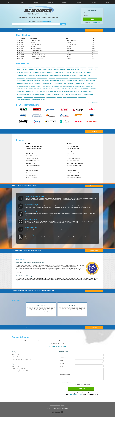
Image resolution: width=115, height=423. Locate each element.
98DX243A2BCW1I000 (84, 76)
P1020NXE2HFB (34, 73)
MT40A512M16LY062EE (54, 92)
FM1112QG (20, 76)
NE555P (48, 67)
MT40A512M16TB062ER (59, 70)
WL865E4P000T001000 (60, 84)
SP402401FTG (73, 76)
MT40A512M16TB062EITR (23, 100)
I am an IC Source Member (83, 390)
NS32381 (24, 67)
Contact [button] (79, 2)
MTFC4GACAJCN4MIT (34, 89)
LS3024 (43, 67)
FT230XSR (19, 97)
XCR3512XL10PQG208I (76, 73)
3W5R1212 (90, 84)
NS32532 (30, 67)
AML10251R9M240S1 (55, 76)
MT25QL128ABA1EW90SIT (37, 95)
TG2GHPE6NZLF (21, 81)
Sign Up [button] (94, 293)
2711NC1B (90, 67)
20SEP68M (30, 81)
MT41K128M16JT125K (35, 86)
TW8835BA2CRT (54, 81)
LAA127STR (65, 76)
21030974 (59, 97)
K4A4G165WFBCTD (83, 89)
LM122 (18, 67)
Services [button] (64, 2)
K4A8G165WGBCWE (67, 92)
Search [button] (21, 2)
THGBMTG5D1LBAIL (68, 86)
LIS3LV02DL (57, 89)
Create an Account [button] (94, 187)
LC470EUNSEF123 (57, 86)
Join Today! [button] (94, 330)
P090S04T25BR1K (92, 78)
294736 (81, 81)
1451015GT (69, 81)
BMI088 (43, 100)
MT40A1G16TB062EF (22, 86)
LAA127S (83, 78)
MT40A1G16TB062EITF (23, 95)
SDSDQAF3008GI (28, 97)
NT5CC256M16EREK (39, 97)
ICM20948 (48, 95)
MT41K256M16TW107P (23, 73)
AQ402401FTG (21, 78)
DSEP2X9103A (60, 67)
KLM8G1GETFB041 (48, 84)
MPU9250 (76, 92)
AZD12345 (24, 70)
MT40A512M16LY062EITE (46, 73)
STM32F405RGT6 (51, 97)
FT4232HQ (78, 86)
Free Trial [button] (93, 2)
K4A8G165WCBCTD (81, 84)
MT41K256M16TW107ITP (35, 70)
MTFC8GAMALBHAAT (41, 92)
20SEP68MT (37, 81)
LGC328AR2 (71, 84)
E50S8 (18, 70)
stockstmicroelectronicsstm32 (88, 70)
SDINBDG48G (20, 92)
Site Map (63, 411)
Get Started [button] (94, 132)
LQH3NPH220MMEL (29, 76)
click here (97, 22)
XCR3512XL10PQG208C (42, 76)
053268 (44, 70)
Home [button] (7, 2)
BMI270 (80, 95)
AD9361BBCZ (82, 97)
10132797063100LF (42, 78)
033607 (77, 67)
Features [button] (36, 2)
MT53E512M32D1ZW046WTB (69, 89)
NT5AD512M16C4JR (22, 89)
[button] (39, 10)
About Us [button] (50, 2)
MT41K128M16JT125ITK (88, 86)
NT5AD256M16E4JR (47, 89)
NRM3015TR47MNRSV (62, 78)
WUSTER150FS (70, 67)
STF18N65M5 (45, 81)
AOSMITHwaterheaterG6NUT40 (25, 84)
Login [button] (107, 2)
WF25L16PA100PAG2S (73, 70)
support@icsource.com (57, 350)
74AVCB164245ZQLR (89, 73)
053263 (50, 70)
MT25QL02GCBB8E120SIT (70, 97)
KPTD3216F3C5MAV (75, 78)
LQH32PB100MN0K (31, 78)
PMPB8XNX (58, 73)
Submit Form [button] (81, 394)
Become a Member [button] (94, 252)
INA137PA (36, 67)
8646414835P (38, 84)
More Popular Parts (93, 102)
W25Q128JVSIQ (46, 86)
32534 (96, 67)
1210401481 (52, 78)
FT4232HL (67, 95)
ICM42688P (83, 67)
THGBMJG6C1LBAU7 (86, 92)
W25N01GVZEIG (30, 92)
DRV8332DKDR (36, 100)
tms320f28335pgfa (88, 95)
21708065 (92, 81)
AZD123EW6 (93, 89)
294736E (86, 81)
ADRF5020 (74, 95)
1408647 (62, 81)
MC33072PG (65, 73)
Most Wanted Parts (55, 411)
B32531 (53, 67)
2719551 (75, 81)
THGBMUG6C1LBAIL (57, 95)
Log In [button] (92, 19)
